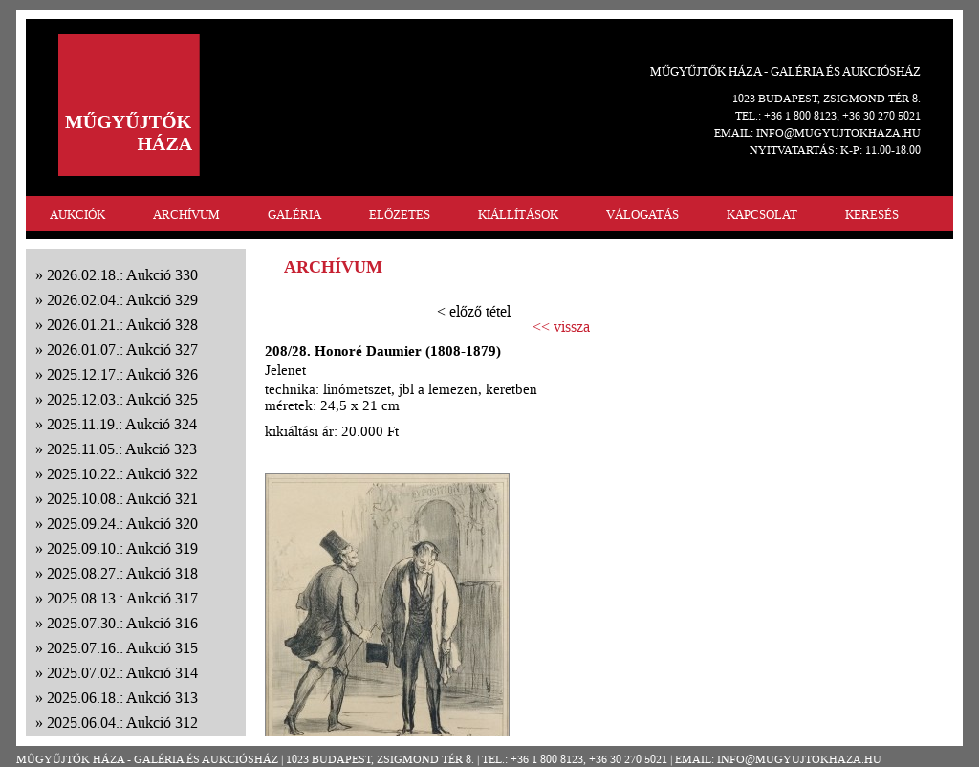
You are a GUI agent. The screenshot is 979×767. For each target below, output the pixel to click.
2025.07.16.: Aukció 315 (122, 648)
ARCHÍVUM (186, 215)
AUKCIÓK (77, 215)
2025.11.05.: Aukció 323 (122, 449)
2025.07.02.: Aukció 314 (122, 673)
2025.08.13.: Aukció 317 (122, 598)
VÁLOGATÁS (642, 215)
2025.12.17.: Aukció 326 (122, 374)
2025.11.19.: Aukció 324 (122, 424)
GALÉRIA (294, 215)
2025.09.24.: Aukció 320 (122, 524)
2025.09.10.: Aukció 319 (122, 548)
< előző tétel (474, 311)
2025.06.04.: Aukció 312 (122, 722)
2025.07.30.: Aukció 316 (122, 623)
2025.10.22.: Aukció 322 (122, 474)
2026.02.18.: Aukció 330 (122, 275)
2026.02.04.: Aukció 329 (122, 300)
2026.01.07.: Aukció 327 (122, 350)
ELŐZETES (399, 215)
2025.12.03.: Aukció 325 (122, 399)
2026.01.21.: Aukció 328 (122, 325)
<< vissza (561, 327)
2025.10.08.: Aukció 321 (122, 499)
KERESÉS (872, 215)
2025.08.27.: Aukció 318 (122, 573)
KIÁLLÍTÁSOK (518, 215)
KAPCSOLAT (762, 215)
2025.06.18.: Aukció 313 (122, 698)
